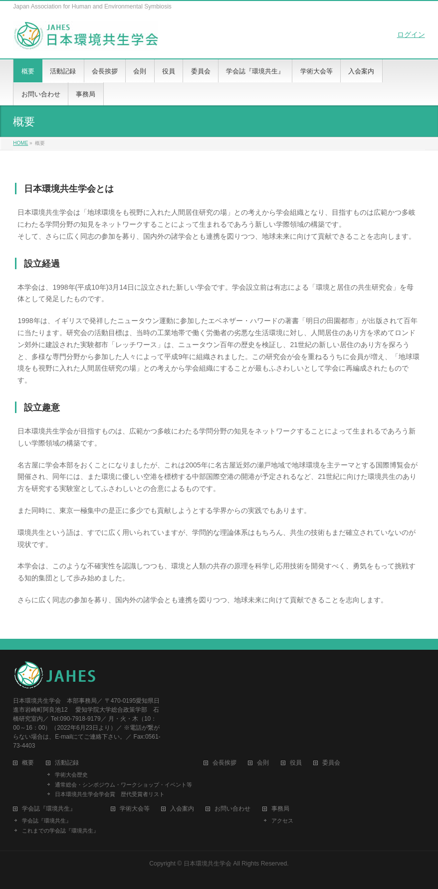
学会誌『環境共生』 (46, 821)
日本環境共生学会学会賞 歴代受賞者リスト (110, 794)
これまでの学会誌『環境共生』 (60, 831)
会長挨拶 (224, 763)
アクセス (282, 821)
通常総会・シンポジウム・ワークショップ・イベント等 (123, 785)
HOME (20, 143)
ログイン (411, 34)
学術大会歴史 (71, 775)
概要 (28, 763)
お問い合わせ (232, 809)
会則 (263, 763)
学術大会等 (135, 809)
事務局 (280, 809)
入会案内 (182, 809)
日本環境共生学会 (207, 863)
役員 (296, 763)
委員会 (331, 763)
